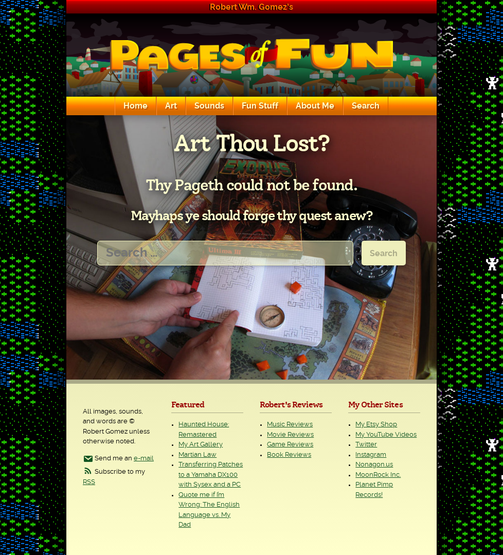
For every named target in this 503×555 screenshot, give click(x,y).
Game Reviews (290, 444)
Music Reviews (290, 424)
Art (171, 106)
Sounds (209, 106)
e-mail (144, 458)
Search (366, 106)
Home (135, 106)
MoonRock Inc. (378, 475)
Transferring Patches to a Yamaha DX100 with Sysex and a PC (210, 474)
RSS (89, 482)
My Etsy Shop (376, 424)
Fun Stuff (260, 106)
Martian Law (197, 455)
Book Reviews (289, 455)
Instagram (370, 455)
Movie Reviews (290, 435)
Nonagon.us (374, 464)
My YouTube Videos (386, 435)
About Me (315, 106)
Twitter (366, 444)
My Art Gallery (200, 444)
